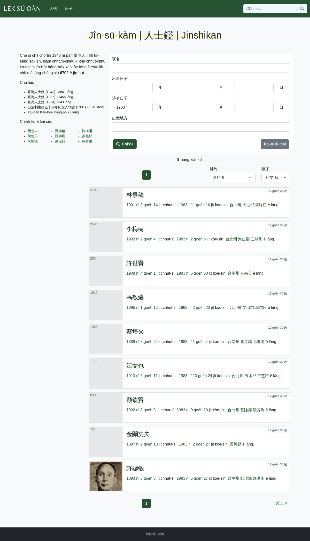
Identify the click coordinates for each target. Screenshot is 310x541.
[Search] (270, 8)
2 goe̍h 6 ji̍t (200, 239)
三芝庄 (263, 376)
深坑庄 (261, 307)
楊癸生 (87, 141)
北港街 (258, 342)
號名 (116, 59)
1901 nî (132, 205)
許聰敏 (135, 468)
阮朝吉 (33, 131)
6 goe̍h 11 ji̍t (151, 376)
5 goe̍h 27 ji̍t (201, 478)
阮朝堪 (60, 136)
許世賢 (135, 263)
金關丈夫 (138, 434)
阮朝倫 (60, 131)
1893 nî (132, 478)
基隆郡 (246, 410)
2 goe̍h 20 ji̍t (203, 307)
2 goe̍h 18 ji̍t (151, 444)
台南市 (246, 273)
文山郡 (248, 307)
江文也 (135, 365)
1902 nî (132, 239)
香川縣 (235, 444)
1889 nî (132, 342)
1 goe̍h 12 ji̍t (151, 307)
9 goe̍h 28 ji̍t (201, 410)
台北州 (231, 239)
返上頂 (281, 503)
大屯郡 (248, 205)
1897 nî (132, 444)
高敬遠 (135, 297)
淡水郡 (250, 376)
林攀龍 (135, 194)
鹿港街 (258, 478)
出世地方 (120, 118)
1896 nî (132, 307)
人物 (53, 9)
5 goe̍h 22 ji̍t (151, 342)
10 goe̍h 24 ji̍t (204, 376)
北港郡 (246, 342)
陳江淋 (87, 131)
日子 (69, 9)
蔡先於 (60, 141)
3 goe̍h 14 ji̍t (151, 205)
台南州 (233, 273)
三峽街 (257, 239)
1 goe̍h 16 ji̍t (203, 205)
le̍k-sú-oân (155, 534)
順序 (265, 169)
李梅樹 (135, 229)
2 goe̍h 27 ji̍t (203, 444)
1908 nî (132, 273)
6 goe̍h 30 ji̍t (201, 273)
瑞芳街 (258, 410)
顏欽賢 (135, 400)
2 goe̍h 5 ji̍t (150, 410)
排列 (213, 169)
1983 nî (185, 205)
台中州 (235, 205)
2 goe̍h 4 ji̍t (150, 239)
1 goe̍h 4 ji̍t (202, 342)
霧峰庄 (261, 205)
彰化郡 (246, 478)
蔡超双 (87, 136)
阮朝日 (33, 136)
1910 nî (132, 376)
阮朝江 (33, 141)
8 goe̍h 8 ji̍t (150, 478)
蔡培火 (135, 331)
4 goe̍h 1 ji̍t (150, 273)
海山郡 (244, 239)
